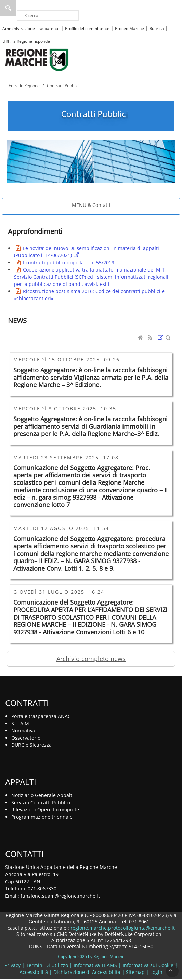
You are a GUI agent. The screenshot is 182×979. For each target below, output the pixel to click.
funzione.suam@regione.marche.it (60, 895)
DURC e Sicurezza (31, 745)
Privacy (12, 965)
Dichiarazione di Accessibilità (86, 972)
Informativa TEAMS (95, 965)
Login (156, 972)
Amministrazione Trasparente (31, 28)
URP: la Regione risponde (26, 41)
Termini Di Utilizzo (47, 965)
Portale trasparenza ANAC (41, 716)
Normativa (23, 730)
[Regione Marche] (37, 59)
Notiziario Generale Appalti (42, 795)
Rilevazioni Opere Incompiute (45, 809)
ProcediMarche (129, 28)
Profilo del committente (87, 28)
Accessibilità (34, 972)
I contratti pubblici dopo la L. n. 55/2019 (68, 262)
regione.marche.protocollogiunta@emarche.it (122, 928)
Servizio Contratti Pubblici (40, 802)
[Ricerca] (48, 15)
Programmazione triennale (42, 816)
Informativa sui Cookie (147, 965)
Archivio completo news (91, 658)
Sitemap (135, 972)
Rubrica (157, 28)
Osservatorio (25, 738)
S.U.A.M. (20, 723)
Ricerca (8, 8)
